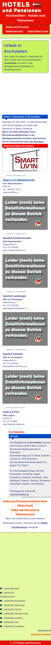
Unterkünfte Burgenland (14, 601)
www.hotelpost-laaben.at (13, 424)
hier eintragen (36, 141)
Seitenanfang (44, 630)
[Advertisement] (25, 93)
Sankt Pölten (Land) (38, 31)
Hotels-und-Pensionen (29, 643)
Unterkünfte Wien (11, 588)
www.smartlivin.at (10, 192)
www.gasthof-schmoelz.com (15, 366)
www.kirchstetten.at (19, 494)
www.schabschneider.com (14, 250)
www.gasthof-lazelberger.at (15, 308)
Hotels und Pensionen (17, 27)
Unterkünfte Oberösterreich (15, 613)
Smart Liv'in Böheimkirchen (19, 180)
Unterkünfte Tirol (11, 622)
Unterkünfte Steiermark (14, 605)
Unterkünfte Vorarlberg (13, 626)
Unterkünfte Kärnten (12, 609)
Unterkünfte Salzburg (13, 618)
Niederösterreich (14, 31)
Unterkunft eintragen (41, 634)
